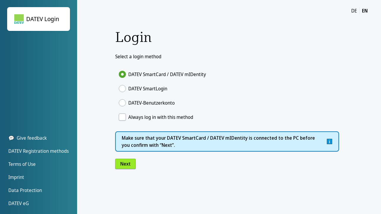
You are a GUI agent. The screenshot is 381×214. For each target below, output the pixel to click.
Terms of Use (22, 164)
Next (125, 163)
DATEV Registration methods (38, 151)
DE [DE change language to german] (354, 10)
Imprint (16, 177)
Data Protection (25, 190)
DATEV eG (18, 203)
